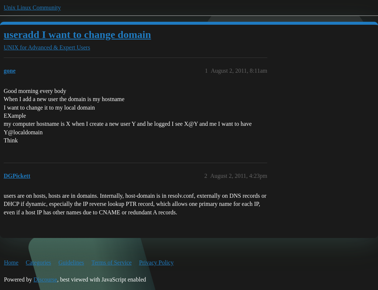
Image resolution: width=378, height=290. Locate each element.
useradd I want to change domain (77, 34)
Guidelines (71, 262)
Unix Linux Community (32, 7)
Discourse (45, 279)
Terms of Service (112, 262)
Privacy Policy (156, 262)
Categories (38, 262)
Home (11, 262)
